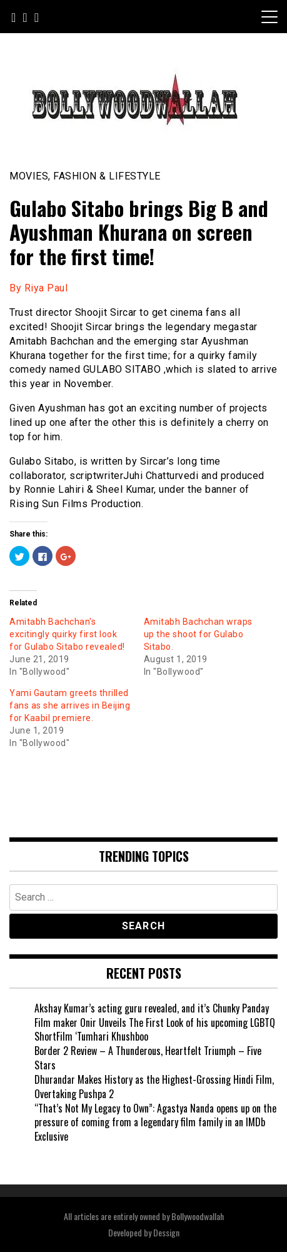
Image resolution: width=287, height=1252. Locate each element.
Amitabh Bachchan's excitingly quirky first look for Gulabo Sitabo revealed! (67, 634)
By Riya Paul (38, 288)
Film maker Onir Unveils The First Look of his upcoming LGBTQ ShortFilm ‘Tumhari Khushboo (154, 1029)
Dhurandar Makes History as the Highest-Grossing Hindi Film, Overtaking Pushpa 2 (154, 1086)
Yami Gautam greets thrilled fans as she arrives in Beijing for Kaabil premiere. (69, 705)
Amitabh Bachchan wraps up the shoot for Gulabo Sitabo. (198, 634)
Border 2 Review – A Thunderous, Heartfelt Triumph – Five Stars (147, 1058)
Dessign (166, 1232)
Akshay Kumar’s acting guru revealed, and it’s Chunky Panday (151, 1008)
